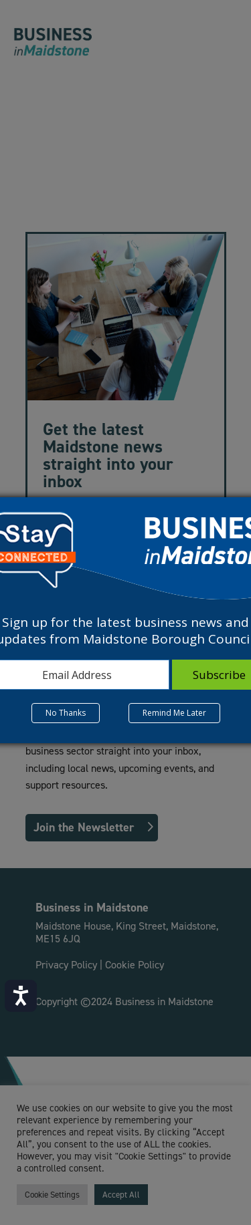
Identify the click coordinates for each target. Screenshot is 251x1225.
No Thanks (66, 712)
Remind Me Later (174, 712)
